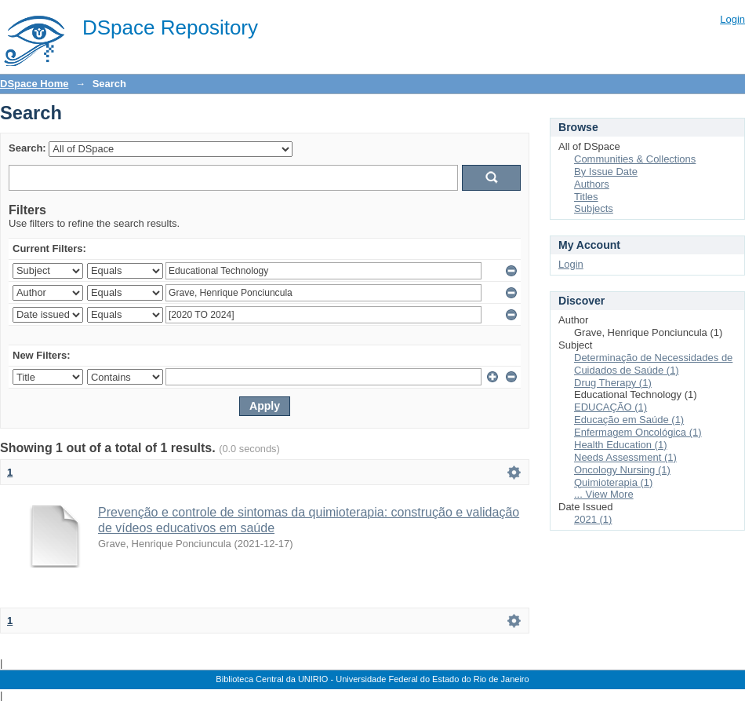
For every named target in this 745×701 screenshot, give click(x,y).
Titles (586, 197)
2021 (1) (593, 519)
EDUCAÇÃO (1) (610, 407)
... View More (604, 494)
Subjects (593, 208)
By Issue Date (606, 171)
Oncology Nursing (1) (622, 470)
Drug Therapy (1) (613, 383)
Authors (591, 184)
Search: (27, 148)
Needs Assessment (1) (625, 457)
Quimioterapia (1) (613, 482)
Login (732, 19)
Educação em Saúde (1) (629, 419)
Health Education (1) (620, 445)
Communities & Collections (635, 159)
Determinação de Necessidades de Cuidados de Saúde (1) (653, 364)
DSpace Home (34, 83)
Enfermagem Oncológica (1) (638, 432)
